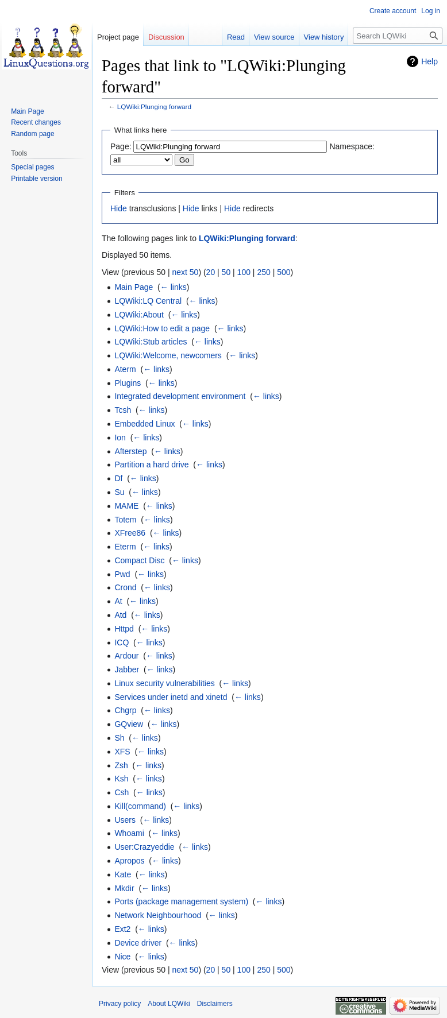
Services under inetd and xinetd (170, 697)
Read (236, 37)
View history (324, 37)
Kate (122, 874)
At (118, 601)
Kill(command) (139, 806)
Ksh (121, 778)
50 (226, 272)
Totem (125, 519)
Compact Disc (139, 560)
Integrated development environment (179, 396)
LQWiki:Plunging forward (154, 106)
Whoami (129, 833)
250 (263, 272)
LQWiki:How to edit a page (162, 328)
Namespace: (352, 146)
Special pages (32, 167)
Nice (122, 956)
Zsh (121, 765)
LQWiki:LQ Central (148, 300)
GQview (128, 724)
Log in (430, 11)
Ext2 (122, 929)
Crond (125, 587)
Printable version (36, 179)
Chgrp (125, 710)
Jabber (126, 669)
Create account (392, 11)
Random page (32, 134)
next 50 (185, 272)
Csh (121, 792)
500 (283, 272)
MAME (126, 505)
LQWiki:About (139, 314)
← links (173, 287)
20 (210, 272)
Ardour (126, 655)
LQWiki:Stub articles (150, 341)
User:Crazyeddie (144, 846)
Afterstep (130, 451)
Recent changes (36, 122)
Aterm (125, 369)
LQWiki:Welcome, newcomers (167, 355)
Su (119, 492)
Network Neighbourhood (157, 915)
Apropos (129, 860)
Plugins (127, 383)
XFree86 (129, 532)
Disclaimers (215, 1004)
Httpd (123, 628)
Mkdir (124, 888)
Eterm (125, 546)
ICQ (121, 642)
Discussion (166, 37)
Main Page (133, 287)
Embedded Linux (144, 423)
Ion (119, 437)
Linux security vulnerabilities (164, 683)
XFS (122, 751)
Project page (118, 37)
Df (118, 478)
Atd (120, 615)
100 (244, 272)
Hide (118, 208)
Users (125, 820)
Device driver (137, 942)
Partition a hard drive (151, 464)
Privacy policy (120, 1004)
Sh (119, 737)
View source (274, 37)
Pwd (122, 574)
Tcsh (122, 410)
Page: (121, 146)
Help (429, 61)
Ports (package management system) (181, 901)
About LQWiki (169, 1004)
